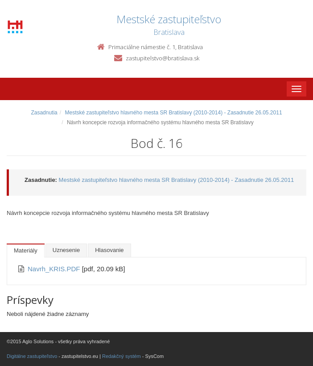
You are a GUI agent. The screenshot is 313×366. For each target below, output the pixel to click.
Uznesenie (66, 250)
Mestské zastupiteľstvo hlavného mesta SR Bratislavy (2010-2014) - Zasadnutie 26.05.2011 (173, 112)
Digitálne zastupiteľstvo (32, 356)
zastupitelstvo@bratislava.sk (162, 58)
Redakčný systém (121, 356)
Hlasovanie (109, 250)
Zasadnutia (44, 112)
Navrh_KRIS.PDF (55, 269)
